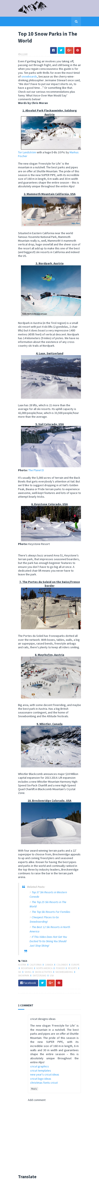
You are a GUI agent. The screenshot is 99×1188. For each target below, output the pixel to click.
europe (75, 964)
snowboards (29, 76)
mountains (27, 968)
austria (22, 964)
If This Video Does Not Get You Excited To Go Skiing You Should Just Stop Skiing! (48, 941)
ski (20, 972)
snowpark (24, 975)
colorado (62, 964)
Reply (34, 1088)
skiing (28, 972)
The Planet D (36, 470)
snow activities (43, 972)
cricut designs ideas (43, 1019)
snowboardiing (64, 972)
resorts (72, 968)
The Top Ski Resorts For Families (51, 912)
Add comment (37, 1100)
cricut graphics (39, 1066)
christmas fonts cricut (44, 1082)
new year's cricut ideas (44, 1074)
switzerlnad (40, 975)
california (36, 964)
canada (49, 964)
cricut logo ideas (40, 1079)
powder (60, 968)
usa (52, 975)
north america (44, 968)
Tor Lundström (27, 152)
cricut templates (40, 1070)
